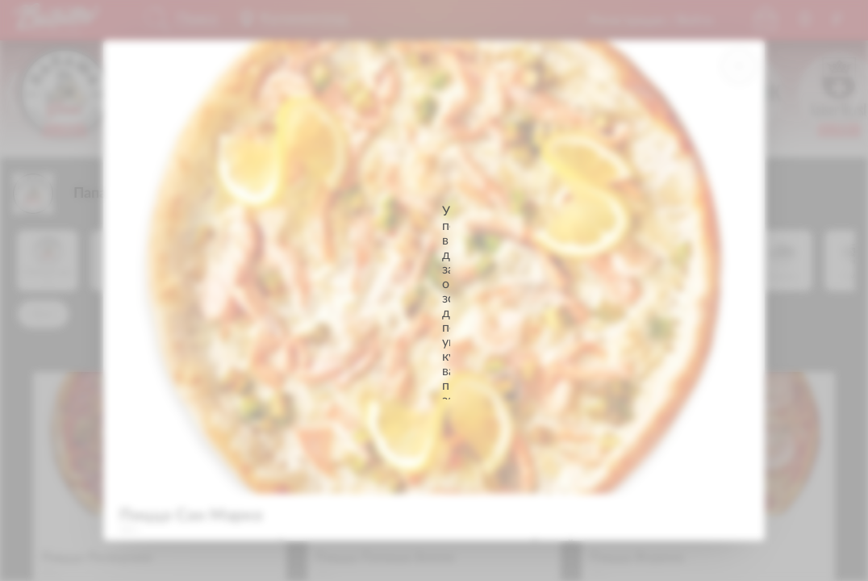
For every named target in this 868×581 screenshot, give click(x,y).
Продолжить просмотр (434, 350)
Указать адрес (434, 313)
